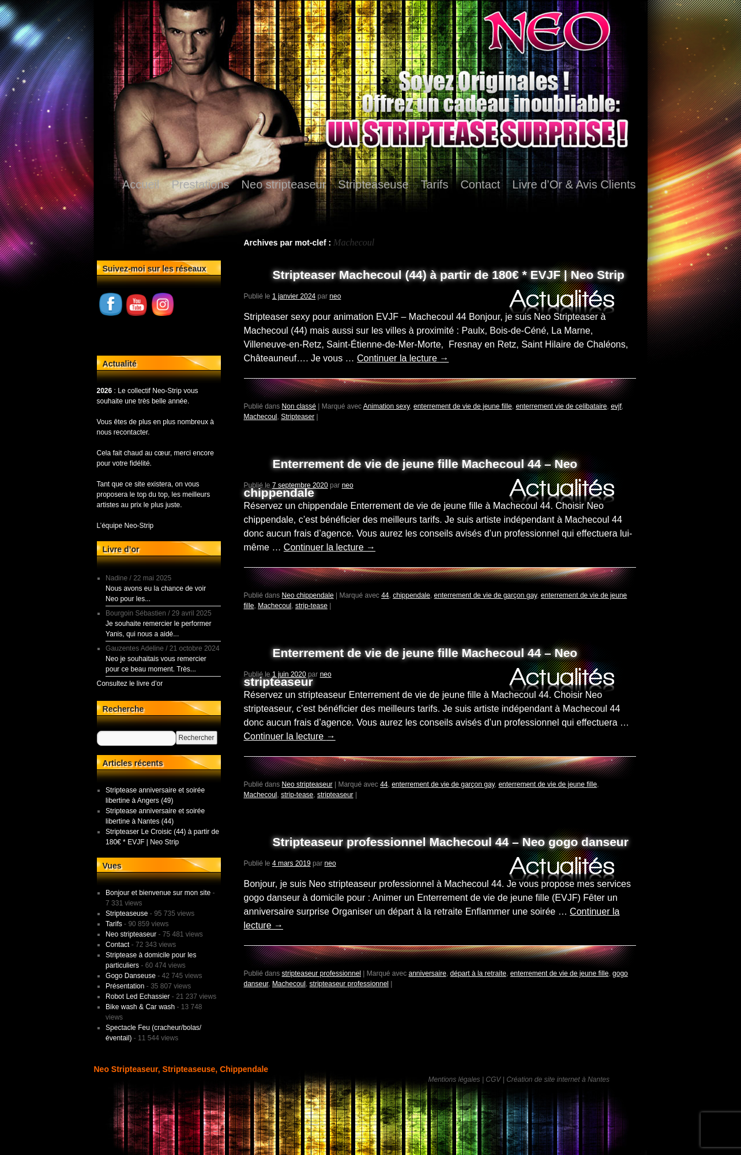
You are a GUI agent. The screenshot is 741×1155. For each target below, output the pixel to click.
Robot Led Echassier (138, 996)
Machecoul (260, 417)
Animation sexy (386, 406)
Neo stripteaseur (284, 184)
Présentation (125, 986)
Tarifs (435, 184)
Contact (480, 184)
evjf (616, 406)
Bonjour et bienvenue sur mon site (158, 893)
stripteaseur (335, 795)
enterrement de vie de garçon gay (485, 595)
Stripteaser (297, 417)
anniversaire (427, 973)
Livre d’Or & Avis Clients (573, 184)
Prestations (201, 184)
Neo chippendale (308, 595)
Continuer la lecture (403, 358)
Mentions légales (454, 1079)
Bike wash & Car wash (140, 1007)
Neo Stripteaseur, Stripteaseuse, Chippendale (181, 1069)
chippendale (411, 595)
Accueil (140, 184)
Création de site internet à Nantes (558, 1079)
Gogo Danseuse (131, 976)
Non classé (299, 406)
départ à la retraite (478, 973)
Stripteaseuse (373, 184)
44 (385, 595)
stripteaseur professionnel (321, 973)
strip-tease (311, 606)
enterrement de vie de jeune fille (462, 406)
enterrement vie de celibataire (561, 406)
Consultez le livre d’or (130, 684)
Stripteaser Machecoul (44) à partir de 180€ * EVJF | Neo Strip (449, 274)
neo (335, 296)
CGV (493, 1079)
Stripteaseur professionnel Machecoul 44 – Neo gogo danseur (451, 841)
